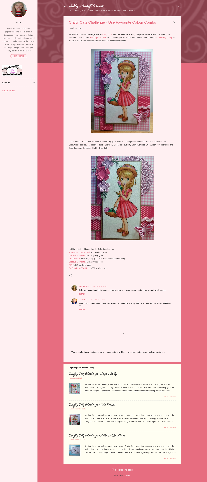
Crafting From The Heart (79, 268)
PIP (70, 265)
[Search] (179, 7)
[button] (174, 22)
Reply (82, 294)
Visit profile (18, 56)
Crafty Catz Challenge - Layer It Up (93, 374)
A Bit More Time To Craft (79, 252)
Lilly (18, 22)
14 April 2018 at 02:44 (96, 300)
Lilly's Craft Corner (87, 6)
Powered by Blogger (122, 470)
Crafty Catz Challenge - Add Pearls (92, 404)
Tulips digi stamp (164, 37)
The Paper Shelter (98, 37)
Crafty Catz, (107, 34)
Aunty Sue (84, 286)
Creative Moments (77, 262)
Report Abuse (8, 91)
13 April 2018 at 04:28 (98, 286)
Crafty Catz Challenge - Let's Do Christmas (97, 435)
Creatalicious (74, 258)
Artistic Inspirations (77, 255)
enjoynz (128, 475)
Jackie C (83, 299)
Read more (170, 396)
